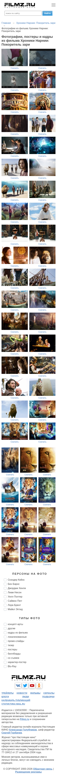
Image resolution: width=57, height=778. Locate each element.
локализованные (17, 637)
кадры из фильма (18, 632)
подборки (48, 696)
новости (22, 693)
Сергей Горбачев (12, 732)
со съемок (13, 658)
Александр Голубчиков (23, 729)
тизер (11, 645)
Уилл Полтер (15, 596)
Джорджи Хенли (17, 588)
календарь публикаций (16, 700)
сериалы (48, 693)
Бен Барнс (14, 584)
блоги (5, 696)
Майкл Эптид (15, 609)
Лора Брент (14, 605)
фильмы (35, 693)
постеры (12, 649)
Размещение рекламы (28, 772)
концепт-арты (15, 624)
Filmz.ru (24, 719)
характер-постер (17, 662)
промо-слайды (16, 641)
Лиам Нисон (14, 592)
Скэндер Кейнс (16, 579)
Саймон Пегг (15, 601)
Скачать (15, 68)
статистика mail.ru (13, 704)
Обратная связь (42, 769)
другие (11, 628)
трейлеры (8, 693)
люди (25, 696)
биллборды (14, 653)
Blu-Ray (12, 666)
